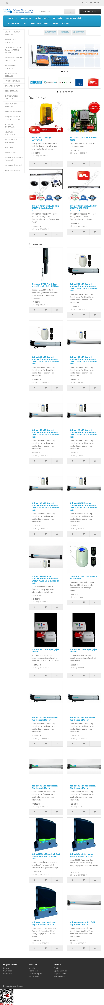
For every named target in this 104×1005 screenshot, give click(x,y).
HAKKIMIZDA (26, 18)
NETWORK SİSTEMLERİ (13, 111)
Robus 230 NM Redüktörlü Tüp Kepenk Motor (83, 718)
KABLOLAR (9, 147)
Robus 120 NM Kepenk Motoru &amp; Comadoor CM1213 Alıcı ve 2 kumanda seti (83, 433)
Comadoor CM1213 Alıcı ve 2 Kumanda (83, 577)
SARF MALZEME (10, 152)
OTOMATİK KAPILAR (12, 86)
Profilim (57, 968)
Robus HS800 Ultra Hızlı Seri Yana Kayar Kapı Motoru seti (46, 856)
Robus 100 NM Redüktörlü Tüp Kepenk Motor (83, 786)
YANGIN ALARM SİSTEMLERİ (11, 74)
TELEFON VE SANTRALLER (9, 125)
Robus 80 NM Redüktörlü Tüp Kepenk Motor (82, 923)
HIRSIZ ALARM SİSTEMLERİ (10, 66)
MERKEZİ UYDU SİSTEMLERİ (10, 40)
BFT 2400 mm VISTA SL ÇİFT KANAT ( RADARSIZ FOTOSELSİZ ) (84, 208)
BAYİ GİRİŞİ (57, 18)
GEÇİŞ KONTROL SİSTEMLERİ (11, 105)
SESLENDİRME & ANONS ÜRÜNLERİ (14, 158)
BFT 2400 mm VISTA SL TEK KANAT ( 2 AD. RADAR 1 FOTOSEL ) (45, 208)
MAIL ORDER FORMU (39, 24)
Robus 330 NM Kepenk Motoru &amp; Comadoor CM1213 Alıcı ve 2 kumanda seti (83, 287)
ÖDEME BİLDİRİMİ (73, 18)
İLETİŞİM (65, 24)
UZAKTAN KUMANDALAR (10, 133)
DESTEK (55, 24)
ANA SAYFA (12, 18)
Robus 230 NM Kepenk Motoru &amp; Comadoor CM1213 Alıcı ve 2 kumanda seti (45, 360)
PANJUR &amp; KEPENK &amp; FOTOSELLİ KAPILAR (13, 50)
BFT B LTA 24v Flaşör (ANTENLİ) (42, 138)
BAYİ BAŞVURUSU (42, 18)
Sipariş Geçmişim (60, 971)
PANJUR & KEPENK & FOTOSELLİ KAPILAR (12, 117)
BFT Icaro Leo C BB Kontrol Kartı (83, 138)
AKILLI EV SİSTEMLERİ (12, 170)
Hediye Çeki (33, 971)
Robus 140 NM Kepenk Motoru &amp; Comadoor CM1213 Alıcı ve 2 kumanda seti (45, 433)
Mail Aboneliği (59, 976)
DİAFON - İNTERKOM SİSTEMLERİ (12, 33)
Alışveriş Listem (60, 973)
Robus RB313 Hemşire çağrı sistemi (45, 650)
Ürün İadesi (7, 971)
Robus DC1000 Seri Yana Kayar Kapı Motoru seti (44, 923)
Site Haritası (7, 973)
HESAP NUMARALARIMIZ (17, 24)
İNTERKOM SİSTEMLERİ (13, 165)
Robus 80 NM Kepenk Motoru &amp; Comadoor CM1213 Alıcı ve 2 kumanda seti (83, 506)
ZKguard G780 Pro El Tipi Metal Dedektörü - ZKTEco (45, 285)
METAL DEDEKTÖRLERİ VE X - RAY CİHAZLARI (13, 59)
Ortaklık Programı (35, 973)
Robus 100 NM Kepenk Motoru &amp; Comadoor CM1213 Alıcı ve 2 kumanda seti (45, 506)
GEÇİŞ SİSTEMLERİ (11, 91)
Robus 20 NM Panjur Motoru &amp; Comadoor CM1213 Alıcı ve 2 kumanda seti (45, 579)
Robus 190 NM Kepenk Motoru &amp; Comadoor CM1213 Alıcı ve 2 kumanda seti (83, 360)
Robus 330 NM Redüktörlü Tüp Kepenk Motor (45, 718)
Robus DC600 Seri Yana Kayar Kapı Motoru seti (81, 855)
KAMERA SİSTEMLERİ (12, 81)
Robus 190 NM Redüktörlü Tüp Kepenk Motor (45, 786)
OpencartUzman (16, 986)
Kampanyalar (34, 976)
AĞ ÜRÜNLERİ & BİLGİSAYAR (11, 141)
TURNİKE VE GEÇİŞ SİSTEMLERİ (12, 97)
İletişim (6, 968)
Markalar (32, 968)
